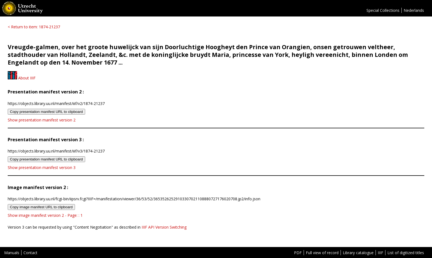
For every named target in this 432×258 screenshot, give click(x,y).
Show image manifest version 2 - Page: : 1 (45, 215)
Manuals (11, 252)
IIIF (380, 252)
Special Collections (382, 10)
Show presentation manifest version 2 (41, 120)
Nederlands (414, 10)
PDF (298, 252)
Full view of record (322, 252)
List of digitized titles (405, 252)
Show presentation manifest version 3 (41, 167)
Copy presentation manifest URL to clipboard (46, 112)
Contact (30, 252)
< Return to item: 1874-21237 (34, 26)
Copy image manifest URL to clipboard (41, 207)
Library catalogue (358, 252)
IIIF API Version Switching (164, 227)
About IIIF (22, 78)
